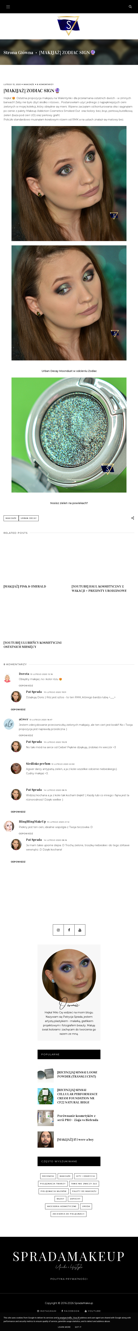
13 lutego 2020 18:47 (40, 720)
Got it (78, 1327)
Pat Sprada (34, 692)
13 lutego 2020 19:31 (55, 692)
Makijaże (29, 84)
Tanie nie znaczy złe (84, 1184)
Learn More (64, 1327)
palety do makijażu (84, 1191)
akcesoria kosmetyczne (62, 1206)
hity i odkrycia (85, 1176)
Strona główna (18, 52)
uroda (86, 1206)
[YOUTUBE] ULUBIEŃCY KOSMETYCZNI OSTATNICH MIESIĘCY (32, 645)
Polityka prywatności (69, 1278)
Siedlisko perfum (38, 764)
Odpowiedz (26, 685)
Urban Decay (29, 518)
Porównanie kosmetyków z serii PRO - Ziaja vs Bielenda (77, 1118)
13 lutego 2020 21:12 (58, 822)
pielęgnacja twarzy (53, 1184)
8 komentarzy (45, 84)
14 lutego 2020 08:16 (55, 840)
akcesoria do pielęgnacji (68, 1214)
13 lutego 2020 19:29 (55, 742)
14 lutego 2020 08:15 (55, 790)
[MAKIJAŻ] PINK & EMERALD (25, 586)
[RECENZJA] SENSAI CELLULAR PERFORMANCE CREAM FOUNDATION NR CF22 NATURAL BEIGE (77, 1096)
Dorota (24, 674)
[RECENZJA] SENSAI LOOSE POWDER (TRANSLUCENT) (77, 1074)
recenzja (48, 1176)
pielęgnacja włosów (54, 1191)
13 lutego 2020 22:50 (63, 764)
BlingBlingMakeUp (32, 822)
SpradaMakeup (69, 1255)
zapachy (75, 1199)
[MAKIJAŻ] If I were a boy (75, 1140)
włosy (60, 1199)
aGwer (23, 719)
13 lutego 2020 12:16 (41, 674)
